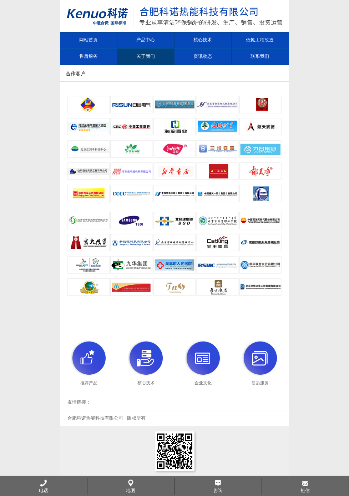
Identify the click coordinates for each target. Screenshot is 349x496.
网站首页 (88, 39)
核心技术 (202, 39)
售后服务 (88, 56)
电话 (43, 486)
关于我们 (145, 56)
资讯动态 (202, 56)
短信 (305, 486)
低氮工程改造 (260, 39)
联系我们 (260, 56)
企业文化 (203, 382)
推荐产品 (88, 382)
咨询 (218, 486)
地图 (130, 486)
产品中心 (145, 39)
